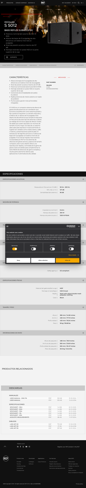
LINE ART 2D (14, 424)
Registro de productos (55, 463)
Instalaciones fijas (21, 466)
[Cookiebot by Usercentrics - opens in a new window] (68, 226)
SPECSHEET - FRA (16, 411)
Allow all (67, 260)
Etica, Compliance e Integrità (75, 472)
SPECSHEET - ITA (15, 413)
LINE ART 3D (14, 428)
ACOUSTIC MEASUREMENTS (19, 417)
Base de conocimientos (55, 466)
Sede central (71, 461)
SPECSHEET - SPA (16, 415)
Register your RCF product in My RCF (68, 446)
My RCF (74, 2)
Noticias (70, 468)
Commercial (20, 468)
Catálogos (31, 461)
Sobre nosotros (72, 470)
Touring (19, 463)
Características (7, 65)
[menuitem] (21, 3)
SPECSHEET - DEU (16, 407)
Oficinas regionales (73, 463)
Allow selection (43, 260)
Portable (19, 461)
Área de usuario (53, 461)
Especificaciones (21, 65)
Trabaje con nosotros (73, 466)
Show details (72, 255)
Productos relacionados (47, 65)
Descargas (33, 65)
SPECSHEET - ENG (16, 409)
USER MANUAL (15, 400)
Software (31, 463)
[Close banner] (79, 226)
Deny (18, 260)
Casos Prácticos (42, 461)
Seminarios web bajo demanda (57, 468)
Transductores (20, 470)
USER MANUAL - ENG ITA (18, 398)
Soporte (13, 57)
